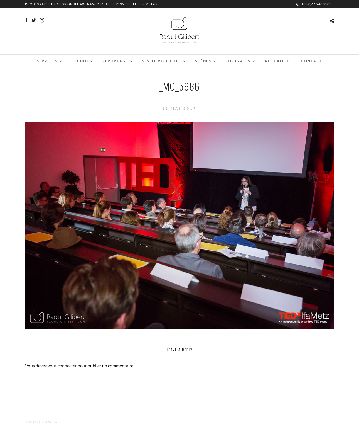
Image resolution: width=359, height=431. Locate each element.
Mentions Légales (73, 422)
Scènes (203, 61)
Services (47, 61)
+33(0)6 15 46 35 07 (313, 4)
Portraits (237, 61)
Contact (312, 61)
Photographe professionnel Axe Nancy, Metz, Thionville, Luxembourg (91, 4)
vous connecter (62, 365)
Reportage (115, 61)
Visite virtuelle (161, 61)
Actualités (278, 61)
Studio (80, 61)
